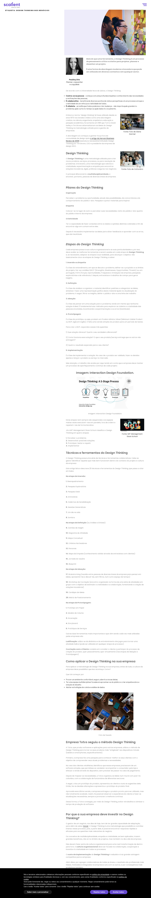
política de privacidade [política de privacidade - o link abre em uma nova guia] (100, 874)
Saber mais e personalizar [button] (37, 892)
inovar (85, 826)
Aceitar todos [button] (118, 892)
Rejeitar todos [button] (99, 892)
